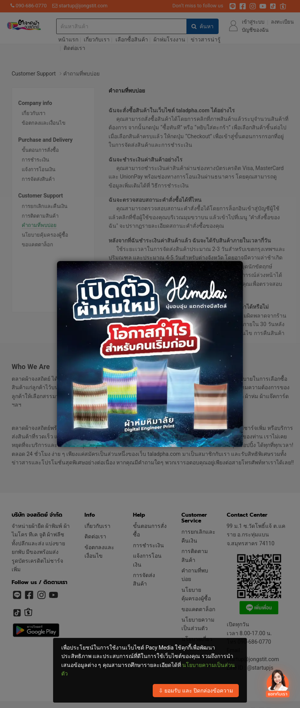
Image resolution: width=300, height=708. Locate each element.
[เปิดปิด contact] (277, 684)
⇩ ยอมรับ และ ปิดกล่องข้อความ (196, 690)
